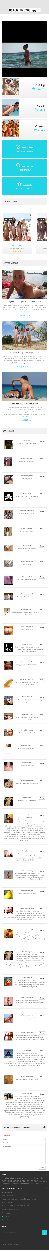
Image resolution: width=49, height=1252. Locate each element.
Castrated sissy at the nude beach (24, 404)
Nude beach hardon (8, 1202)
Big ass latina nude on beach (11, 1209)
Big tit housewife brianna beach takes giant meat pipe (19, 1199)
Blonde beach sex (7, 1195)
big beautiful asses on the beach (23, 1180)
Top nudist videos (11, 201)
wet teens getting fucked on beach (27, 1183)
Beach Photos (14, 1244)
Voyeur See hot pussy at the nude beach (24, 301)
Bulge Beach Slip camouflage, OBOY (24, 353)
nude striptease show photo (21, 1178)
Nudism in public (7, 1192)
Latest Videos (10, 263)
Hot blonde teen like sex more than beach (16, 1205)
